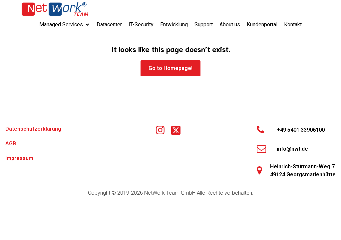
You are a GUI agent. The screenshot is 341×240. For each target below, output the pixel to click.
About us (229, 24)
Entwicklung (174, 24)
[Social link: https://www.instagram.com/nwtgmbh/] (162, 130)
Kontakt (293, 24)
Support (203, 24)
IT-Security (141, 24)
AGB (10, 143)
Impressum (19, 158)
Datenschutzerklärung (33, 129)
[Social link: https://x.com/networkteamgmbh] (178, 130)
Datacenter (109, 24)
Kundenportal (262, 24)
